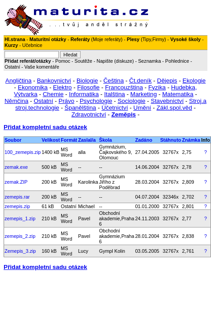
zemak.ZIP (16, 182)
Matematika (177, 94)
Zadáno (143, 140)
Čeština (113, 80)
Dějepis (167, 80)
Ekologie (194, 80)
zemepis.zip (17, 206)
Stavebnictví (167, 101)
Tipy (146, 39)
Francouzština (124, 87)
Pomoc (62, 61)
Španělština (80, 107)
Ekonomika (33, 87)
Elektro (62, 87)
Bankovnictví (54, 80)
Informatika (84, 94)
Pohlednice (177, 61)
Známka (191, 140)
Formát (69, 140)
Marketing (143, 94)
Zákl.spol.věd (174, 107)
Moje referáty (107, 39)
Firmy (158, 39)
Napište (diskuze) (115, 61)
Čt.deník (140, 80)
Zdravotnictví (89, 114)
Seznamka (149, 61)
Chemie (53, 94)
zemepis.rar (17, 197)
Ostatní (12, 67)
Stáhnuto (170, 140)
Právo (66, 101)
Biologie (87, 80)
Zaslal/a (87, 140)
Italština (114, 94)
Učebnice (32, 45)
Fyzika (157, 87)
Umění (142, 107)
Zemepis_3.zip (20, 251)
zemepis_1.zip (20, 218)
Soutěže (83, 61)
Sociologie (132, 101)
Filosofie (88, 87)
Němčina (17, 101)
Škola (105, 140)
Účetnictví (114, 107)
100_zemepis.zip (23, 152)
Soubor (13, 140)
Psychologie (96, 101)
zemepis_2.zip (20, 236)
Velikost (51, 140)
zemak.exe (16, 167)
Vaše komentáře (41, 67)
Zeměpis (123, 114)
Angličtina (18, 80)
